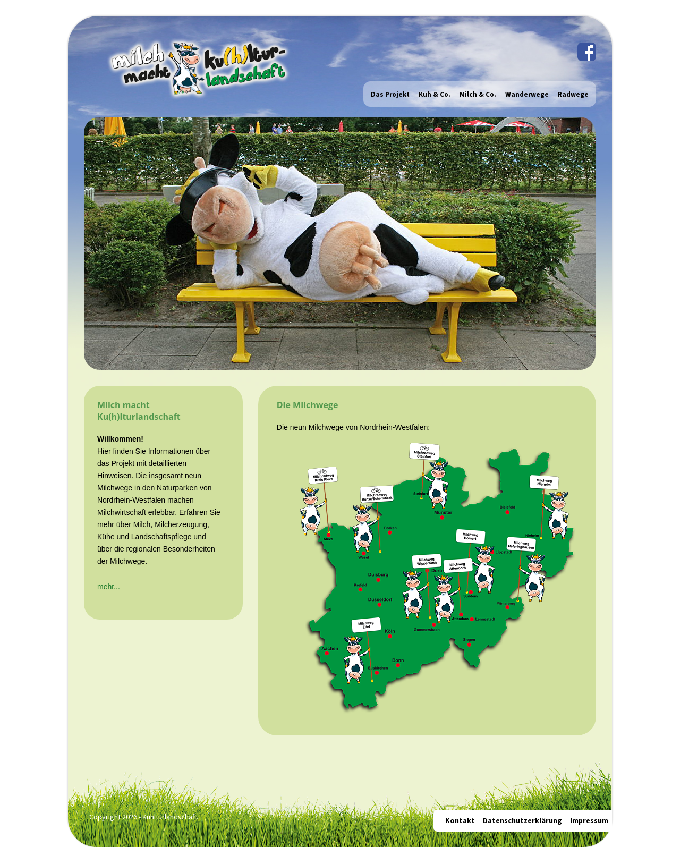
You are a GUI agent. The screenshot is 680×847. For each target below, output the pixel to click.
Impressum (589, 820)
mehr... (108, 586)
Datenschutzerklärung (522, 820)
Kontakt (460, 820)
